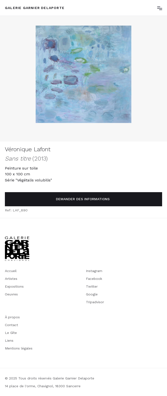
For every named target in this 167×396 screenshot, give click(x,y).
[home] (34, 7)
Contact (11, 325)
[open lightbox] (83, 74)
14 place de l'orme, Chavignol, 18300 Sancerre (43, 386)
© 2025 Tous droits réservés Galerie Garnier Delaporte (49, 378)
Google (92, 294)
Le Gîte (11, 333)
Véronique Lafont (28, 149)
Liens (9, 340)
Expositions (14, 286)
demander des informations (83, 199)
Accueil (11, 271)
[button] (159, 7)
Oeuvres (11, 294)
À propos (12, 317)
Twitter (92, 286)
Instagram (94, 271)
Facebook (94, 279)
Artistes (11, 279)
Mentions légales (18, 348)
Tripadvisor (95, 302)
